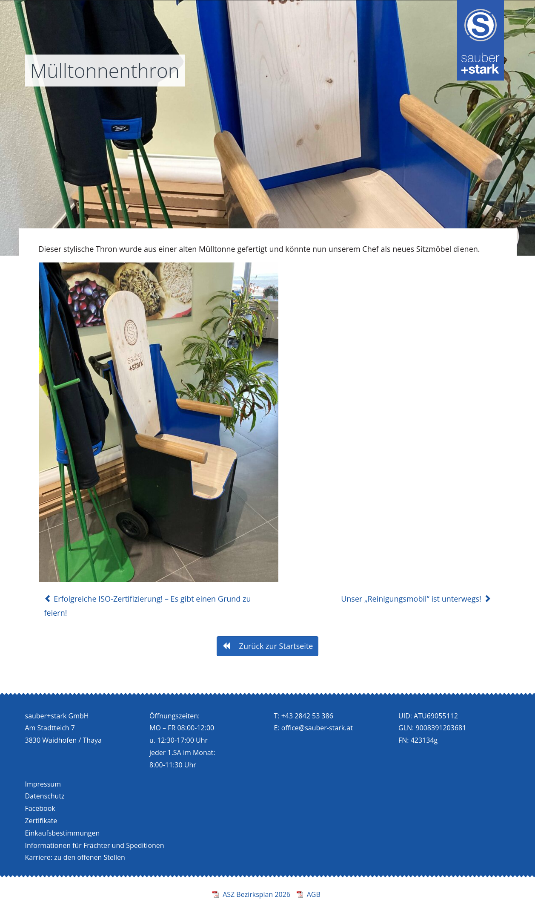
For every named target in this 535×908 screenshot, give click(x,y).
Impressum (43, 784)
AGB (313, 894)
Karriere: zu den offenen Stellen (75, 857)
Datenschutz (45, 796)
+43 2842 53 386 (307, 716)
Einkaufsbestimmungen (62, 833)
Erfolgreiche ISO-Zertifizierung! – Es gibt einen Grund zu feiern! (147, 605)
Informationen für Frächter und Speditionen (94, 845)
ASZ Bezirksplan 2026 (256, 894)
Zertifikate (41, 820)
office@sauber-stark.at (317, 727)
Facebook (40, 808)
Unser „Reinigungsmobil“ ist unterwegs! (416, 599)
